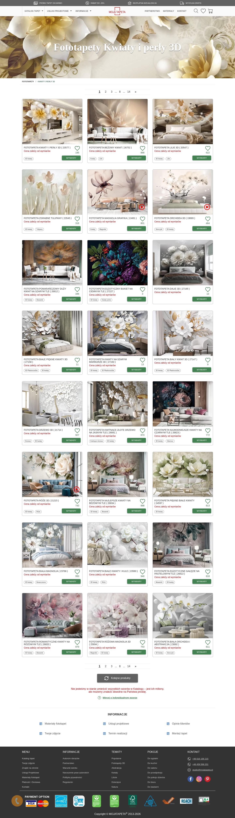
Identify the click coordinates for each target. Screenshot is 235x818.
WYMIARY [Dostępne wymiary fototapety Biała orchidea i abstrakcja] (202, 652)
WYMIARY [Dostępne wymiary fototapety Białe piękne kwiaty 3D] (71, 369)
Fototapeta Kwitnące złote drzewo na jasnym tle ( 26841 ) (112, 431)
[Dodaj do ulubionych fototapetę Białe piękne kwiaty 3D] (77, 360)
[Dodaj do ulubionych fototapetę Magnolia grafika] (142, 219)
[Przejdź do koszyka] (210, 11)
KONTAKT (181, 11)
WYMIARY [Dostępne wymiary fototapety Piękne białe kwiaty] (202, 511)
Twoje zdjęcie (28, 763)
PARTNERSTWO (152, 11)
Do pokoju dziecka (156, 777)
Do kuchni (152, 763)
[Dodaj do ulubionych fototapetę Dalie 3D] (207, 289)
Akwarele (40, 300)
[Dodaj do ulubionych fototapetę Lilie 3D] (207, 148)
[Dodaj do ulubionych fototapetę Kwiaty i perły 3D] (77, 148)
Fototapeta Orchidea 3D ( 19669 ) (174, 218)
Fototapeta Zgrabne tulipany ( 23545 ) (48, 218)
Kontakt (25, 787)
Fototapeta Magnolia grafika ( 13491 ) (113, 218)
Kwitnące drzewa (96, 441)
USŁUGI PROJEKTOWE (58, 11)
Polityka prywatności (72, 777)
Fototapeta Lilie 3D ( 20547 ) (171, 147)
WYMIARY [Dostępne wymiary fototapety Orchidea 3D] (202, 228)
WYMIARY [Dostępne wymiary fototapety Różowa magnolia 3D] (137, 652)
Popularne (116, 758)
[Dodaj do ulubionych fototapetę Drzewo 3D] (77, 431)
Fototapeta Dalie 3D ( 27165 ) (172, 288)
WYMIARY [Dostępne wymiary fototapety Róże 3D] (71, 511)
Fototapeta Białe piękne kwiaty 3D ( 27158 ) (45, 360)
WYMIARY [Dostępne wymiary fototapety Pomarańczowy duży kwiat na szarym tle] (71, 299)
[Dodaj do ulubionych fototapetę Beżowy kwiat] (142, 148)
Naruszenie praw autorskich (76, 772)
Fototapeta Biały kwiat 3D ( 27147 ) (175, 359)
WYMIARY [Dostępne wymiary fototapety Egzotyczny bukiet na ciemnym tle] (137, 299)
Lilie (101, 159)
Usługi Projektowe (30, 772)
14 (128, 91)
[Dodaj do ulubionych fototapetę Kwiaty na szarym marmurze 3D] (142, 360)
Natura (116, 786)
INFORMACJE (82, 11)
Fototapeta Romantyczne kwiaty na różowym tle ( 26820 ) (47, 643)
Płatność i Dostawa (31, 782)
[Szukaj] (196, 11)
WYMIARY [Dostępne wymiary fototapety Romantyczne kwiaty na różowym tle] (71, 652)
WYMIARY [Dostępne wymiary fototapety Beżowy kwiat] (137, 158)
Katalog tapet (28, 758)
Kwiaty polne (106, 300)
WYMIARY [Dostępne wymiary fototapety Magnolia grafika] (137, 228)
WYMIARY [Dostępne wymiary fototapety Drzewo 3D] (71, 440)
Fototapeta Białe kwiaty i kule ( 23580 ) (113, 571)
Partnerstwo (68, 763)
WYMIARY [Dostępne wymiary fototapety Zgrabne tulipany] (71, 228)
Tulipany (40, 229)
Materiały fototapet (30, 777)
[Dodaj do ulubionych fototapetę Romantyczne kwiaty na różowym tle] (77, 642)
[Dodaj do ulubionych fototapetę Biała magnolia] (77, 572)
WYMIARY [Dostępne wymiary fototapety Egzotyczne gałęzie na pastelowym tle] (202, 581)
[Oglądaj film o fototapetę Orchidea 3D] (207, 207)
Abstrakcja (117, 768)
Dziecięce (116, 782)
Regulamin (68, 782)
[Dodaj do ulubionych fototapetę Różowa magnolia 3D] (142, 642)
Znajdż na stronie (30, 768)
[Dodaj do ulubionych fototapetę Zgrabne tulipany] (77, 219)
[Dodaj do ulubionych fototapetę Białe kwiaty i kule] (142, 572)
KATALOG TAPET (32, 11)
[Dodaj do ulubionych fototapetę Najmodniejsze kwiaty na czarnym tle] (207, 431)
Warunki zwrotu (70, 768)
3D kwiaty (29, 159)
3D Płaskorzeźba (31, 370)
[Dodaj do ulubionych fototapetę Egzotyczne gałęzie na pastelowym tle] (207, 572)
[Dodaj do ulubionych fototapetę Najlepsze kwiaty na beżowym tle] (142, 501)
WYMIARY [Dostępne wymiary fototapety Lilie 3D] (202, 158)
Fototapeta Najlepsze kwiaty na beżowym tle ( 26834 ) (109, 501)
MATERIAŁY (168, 11)
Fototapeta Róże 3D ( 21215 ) (41, 500)
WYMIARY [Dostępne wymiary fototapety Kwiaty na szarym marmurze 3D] (137, 369)
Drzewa (28, 441)
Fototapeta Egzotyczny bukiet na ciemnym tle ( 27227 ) (111, 290)
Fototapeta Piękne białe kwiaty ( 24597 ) (174, 501)
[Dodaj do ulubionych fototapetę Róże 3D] (77, 501)
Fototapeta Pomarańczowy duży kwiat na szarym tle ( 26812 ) (45, 290)
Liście (116, 777)
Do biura (152, 782)
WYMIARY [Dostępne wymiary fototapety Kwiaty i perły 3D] (71, 158)
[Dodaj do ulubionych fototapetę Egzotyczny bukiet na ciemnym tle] (142, 289)
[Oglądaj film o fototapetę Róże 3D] (76, 489)
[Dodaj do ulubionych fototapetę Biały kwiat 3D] (207, 360)
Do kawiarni (153, 786)
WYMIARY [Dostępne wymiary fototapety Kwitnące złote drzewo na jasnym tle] (137, 440)
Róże (38, 512)
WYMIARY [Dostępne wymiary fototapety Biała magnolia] (71, 581)
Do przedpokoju (155, 772)
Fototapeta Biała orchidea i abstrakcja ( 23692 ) (172, 643)
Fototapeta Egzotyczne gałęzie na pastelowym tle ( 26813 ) (176, 572)
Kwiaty (93, 159)
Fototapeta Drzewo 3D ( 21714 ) (43, 430)
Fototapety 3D (118, 763)
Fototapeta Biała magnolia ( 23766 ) (46, 571)
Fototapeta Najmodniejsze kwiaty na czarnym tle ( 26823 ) (178, 431)
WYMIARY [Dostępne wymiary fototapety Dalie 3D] (202, 299)
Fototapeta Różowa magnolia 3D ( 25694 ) (110, 643)
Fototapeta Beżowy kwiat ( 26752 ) (110, 147)
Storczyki (159, 229)
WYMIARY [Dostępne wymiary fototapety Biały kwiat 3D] (202, 369)
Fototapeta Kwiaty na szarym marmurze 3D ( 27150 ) (108, 360)
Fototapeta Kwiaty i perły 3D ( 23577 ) (47, 147)
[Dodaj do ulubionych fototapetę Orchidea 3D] (207, 219)
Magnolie (103, 229)
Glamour (170, 441)
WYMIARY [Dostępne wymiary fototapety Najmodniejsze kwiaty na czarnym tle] (202, 440)
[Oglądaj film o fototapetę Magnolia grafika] (142, 207)
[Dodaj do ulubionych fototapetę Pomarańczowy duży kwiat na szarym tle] (77, 289)
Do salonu (152, 768)
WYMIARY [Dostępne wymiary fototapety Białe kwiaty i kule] (137, 581)
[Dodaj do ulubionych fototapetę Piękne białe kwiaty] (207, 501)
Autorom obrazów (71, 758)
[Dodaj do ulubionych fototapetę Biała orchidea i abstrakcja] (207, 642)
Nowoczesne (41, 582)
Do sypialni (153, 758)
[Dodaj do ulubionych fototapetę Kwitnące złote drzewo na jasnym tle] (142, 431)
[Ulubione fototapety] (203, 11)
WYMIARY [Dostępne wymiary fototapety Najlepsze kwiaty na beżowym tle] (137, 511)
